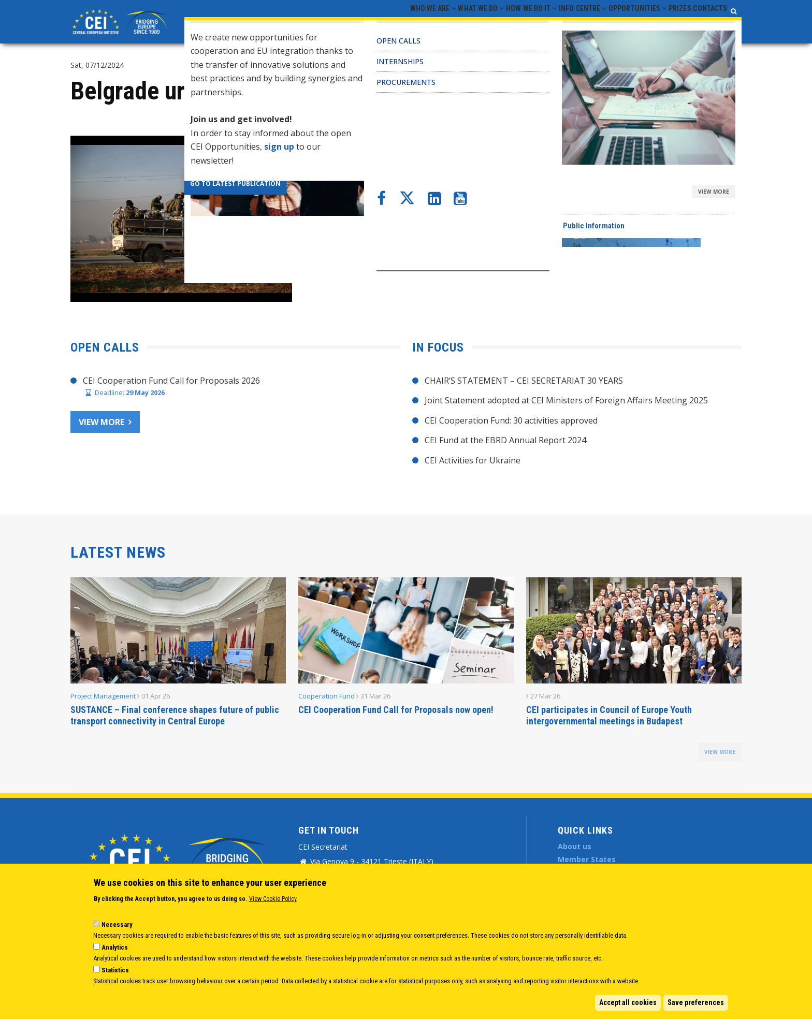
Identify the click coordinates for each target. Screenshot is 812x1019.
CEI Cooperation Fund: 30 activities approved (511, 420)
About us (574, 846)
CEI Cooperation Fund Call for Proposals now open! (396, 709)
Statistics (115, 970)
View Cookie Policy (273, 898)
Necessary (117, 924)
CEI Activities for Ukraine (472, 460)
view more (719, 751)
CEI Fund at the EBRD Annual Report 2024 (505, 440)
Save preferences (696, 1002)
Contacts (704, 21)
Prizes (663, 21)
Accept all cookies (628, 1002)
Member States (587, 859)
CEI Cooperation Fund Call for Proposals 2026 (171, 380)
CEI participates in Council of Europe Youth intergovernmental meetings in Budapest (609, 715)
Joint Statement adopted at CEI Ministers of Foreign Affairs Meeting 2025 (566, 400)
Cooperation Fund (326, 696)
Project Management (103, 696)
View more (101, 422)
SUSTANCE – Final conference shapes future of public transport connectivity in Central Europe (174, 715)
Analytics (115, 947)
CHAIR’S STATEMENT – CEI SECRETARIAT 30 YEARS (524, 380)
